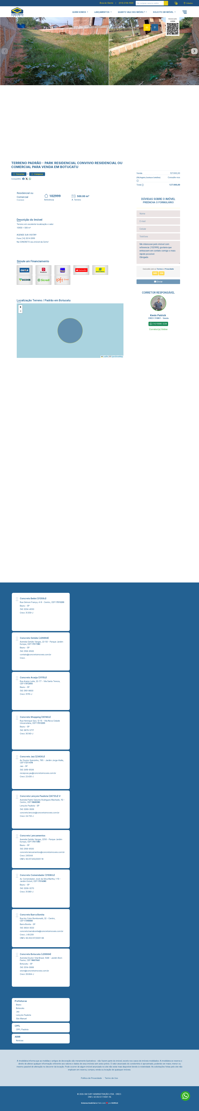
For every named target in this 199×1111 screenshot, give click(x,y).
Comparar (37, 174)
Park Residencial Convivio (69, 163)
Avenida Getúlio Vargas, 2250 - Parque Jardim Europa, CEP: (41, 840)
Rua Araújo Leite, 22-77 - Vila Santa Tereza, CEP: (40, 682)
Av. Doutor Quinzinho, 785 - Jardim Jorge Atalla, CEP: (42, 761)
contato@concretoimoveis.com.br (35, 654)
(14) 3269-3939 (27, 809)
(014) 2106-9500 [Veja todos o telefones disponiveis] (126, 3)
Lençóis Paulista (23, 1015)
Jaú (17, 1011)
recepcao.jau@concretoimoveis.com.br (38, 773)
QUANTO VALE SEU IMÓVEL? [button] (131, 12)
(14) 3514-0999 (27, 967)
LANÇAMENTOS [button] (102, 12)
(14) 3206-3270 (27, 888)
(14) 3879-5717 (27, 730)
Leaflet (104, 357)
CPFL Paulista (22, 1029)
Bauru (18, 1004)
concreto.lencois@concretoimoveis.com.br (39, 812)
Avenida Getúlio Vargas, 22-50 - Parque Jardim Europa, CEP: (41, 643)
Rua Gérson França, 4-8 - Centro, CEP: (42, 602)
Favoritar (19, 174)
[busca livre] (166, 3)
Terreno (19, 163)
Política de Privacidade (91, 1078)
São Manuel (21, 1018)
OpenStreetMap (117, 357)
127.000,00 (175, 173)
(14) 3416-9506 (27, 770)
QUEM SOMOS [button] (79, 12)
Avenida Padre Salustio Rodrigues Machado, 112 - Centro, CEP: (42, 801)
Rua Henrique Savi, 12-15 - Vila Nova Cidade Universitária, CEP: (40, 722)
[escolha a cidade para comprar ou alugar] (188, 3)
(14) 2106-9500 (27, 651)
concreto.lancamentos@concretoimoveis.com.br (42, 852)
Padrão (34, 163)
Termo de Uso (111, 1078)
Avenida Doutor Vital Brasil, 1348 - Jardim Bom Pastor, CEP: (41, 959)
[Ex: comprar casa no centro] (150, 3)
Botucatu (20, 1008)
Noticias (19, 1040)
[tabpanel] (99, 51)
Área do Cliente (106, 3)
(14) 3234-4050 (27, 609)
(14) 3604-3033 (27, 928)
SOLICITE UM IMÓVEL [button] (163, 12)
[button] (176, 3)
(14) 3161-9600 (26, 690)
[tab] (146, 27)
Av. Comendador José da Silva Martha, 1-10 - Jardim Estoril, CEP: (40, 880)
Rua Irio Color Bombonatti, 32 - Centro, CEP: (37, 919)
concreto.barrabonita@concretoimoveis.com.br (41, 931)
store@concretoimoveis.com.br (34, 971)
